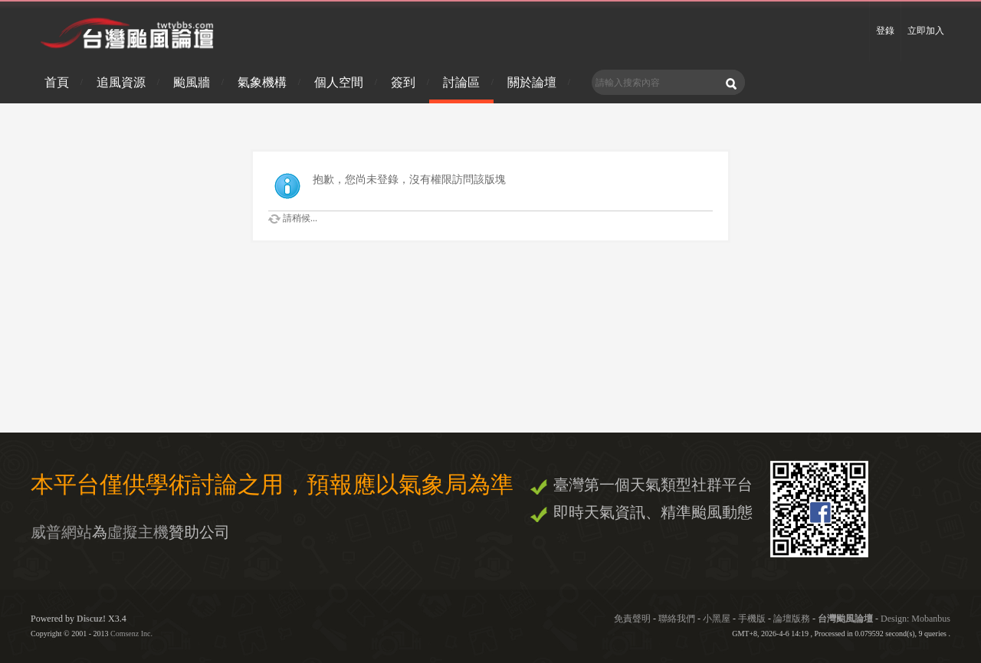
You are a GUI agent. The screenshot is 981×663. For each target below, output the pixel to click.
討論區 (461, 82)
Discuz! (91, 618)
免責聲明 (632, 618)
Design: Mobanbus (915, 618)
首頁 (56, 82)
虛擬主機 (138, 532)
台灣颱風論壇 (846, 618)
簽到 (403, 82)
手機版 (752, 618)
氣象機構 (262, 82)
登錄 (885, 30)
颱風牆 (191, 82)
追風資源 (121, 82)
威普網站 (61, 532)
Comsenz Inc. (131, 633)
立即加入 (925, 30)
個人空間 (338, 82)
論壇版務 (791, 618)
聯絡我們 (676, 618)
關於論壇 (531, 82)
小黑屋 (716, 618)
